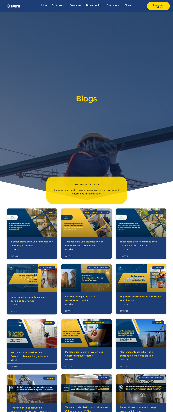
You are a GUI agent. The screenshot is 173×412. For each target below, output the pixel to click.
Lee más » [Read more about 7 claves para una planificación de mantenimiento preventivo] (69, 249)
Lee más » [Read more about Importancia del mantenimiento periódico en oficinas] (15, 305)
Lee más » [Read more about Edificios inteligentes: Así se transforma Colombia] (69, 304)
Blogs (128, 5)
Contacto (113, 5)
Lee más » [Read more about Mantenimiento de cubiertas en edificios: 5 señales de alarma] (124, 359)
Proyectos (75, 5)
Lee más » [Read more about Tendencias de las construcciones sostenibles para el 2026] (124, 249)
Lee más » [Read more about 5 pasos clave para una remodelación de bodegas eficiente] (15, 249)
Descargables (93, 5)
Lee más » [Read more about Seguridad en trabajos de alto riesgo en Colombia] (124, 304)
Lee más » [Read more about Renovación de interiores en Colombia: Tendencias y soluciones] (15, 360)
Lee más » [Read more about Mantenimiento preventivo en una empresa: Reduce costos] (69, 359)
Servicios (58, 5)
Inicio (44, 5)
